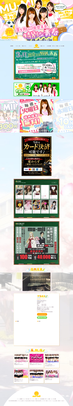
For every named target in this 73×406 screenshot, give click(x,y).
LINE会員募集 (49, 45)
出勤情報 (11, 45)
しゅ (50, 210)
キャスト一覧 (18, 45)
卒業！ (17, 196)
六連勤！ (34, 196)
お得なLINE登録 (43, 317)
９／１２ (25, 196)
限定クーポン (43, 45)
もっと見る (53, 182)
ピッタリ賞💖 (43, 196)
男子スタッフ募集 (55, 45)
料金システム (24, 45)
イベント (30, 45)
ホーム (18, 398)
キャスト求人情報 (61, 45)
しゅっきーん (35, 210)
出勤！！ (51, 196)
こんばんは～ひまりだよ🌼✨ (21, 210)
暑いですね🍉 (43, 210)
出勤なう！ (26, 210)
